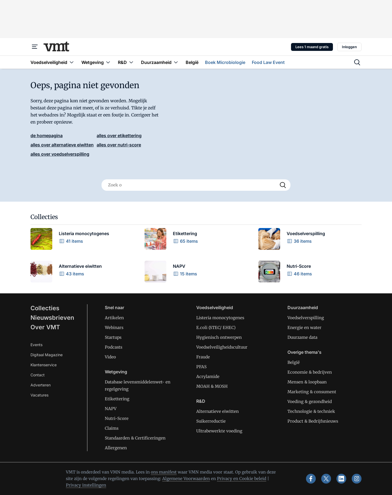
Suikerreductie (211, 421)
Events (36, 344)
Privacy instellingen (86, 485)
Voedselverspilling (305, 317)
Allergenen (116, 447)
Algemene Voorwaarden (186, 478)
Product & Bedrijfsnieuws (312, 421)
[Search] (282, 185)
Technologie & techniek (311, 411)
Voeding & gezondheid (309, 401)
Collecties (44, 308)
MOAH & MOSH (212, 386)
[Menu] (34, 46)
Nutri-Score (116, 418)
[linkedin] (341, 479)
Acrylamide (207, 376)
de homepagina (46, 135)
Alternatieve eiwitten (217, 411)
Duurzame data (302, 337)
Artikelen (114, 317)
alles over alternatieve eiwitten (62, 144)
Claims (111, 428)
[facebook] (311, 479)
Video (110, 356)
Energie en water (304, 327)
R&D (200, 401)
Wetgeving (116, 371)
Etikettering (117, 398)
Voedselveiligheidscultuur (221, 347)
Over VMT (45, 327)
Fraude (203, 356)
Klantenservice (43, 364)
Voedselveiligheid (214, 307)
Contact (37, 375)
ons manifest (164, 472)
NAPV (111, 408)
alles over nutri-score (119, 144)
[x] (326, 479)
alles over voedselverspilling (59, 154)
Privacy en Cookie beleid (241, 478)
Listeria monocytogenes (220, 317)
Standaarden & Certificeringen (135, 438)
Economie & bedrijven (309, 372)
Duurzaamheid (302, 307)
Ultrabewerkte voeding (219, 430)
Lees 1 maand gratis (312, 47)
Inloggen (349, 47)
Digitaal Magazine (46, 354)
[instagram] (357, 479)
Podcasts (113, 347)
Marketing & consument (311, 391)
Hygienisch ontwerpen (219, 337)
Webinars (114, 327)
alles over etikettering (119, 135)
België (293, 362)
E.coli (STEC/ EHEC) (215, 327)
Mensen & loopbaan (307, 382)
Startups (113, 337)
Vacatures (39, 395)
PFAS (201, 366)
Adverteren (40, 385)
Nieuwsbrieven (52, 317)
